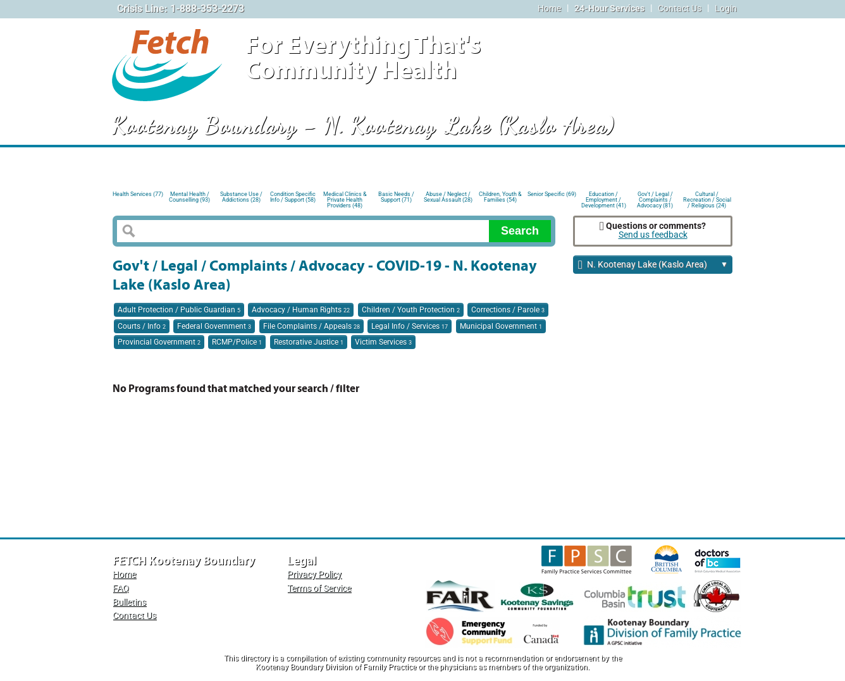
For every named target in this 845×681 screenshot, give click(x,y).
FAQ (121, 588)
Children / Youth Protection (411, 309)
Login (726, 8)
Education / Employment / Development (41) (603, 199)
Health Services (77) (138, 194)
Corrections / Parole (508, 309)
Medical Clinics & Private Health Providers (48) (345, 199)
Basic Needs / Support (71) (396, 197)
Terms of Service (319, 588)
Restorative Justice (308, 342)
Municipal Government (501, 326)
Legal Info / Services (409, 326)
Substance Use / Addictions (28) (241, 197)
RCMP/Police (237, 342)
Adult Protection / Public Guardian (179, 309)
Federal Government (214, 326)
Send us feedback (653, 235)
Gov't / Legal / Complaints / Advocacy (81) (655, 199)
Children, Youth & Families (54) (500, 197)
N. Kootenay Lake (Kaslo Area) (653, 265)
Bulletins (129, 602)
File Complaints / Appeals (311, 326)
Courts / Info (142, 326)
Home (549, 8)
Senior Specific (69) (551, 194)
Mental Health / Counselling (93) (189, 197)
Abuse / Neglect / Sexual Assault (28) (448, 197)
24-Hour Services (609, 8)
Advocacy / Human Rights (301, 309)
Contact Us (679, 8)
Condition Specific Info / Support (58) (293, 197)
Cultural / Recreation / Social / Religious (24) (707, 199)
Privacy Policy (314, 574)
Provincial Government (159, 342)
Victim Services (383, 342)
